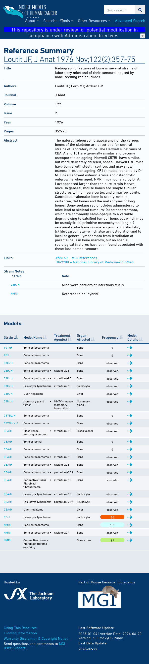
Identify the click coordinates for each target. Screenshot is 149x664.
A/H (6, 355)
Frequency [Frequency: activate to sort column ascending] (111, 337)
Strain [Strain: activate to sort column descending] (8, 337)
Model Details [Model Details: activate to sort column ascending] (133, 337)
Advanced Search (130, 20)
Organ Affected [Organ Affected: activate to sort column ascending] (87, 337)
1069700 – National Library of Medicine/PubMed (94, 262)
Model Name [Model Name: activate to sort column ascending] (31, 337)
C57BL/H (9, 418)
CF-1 (7, 526)
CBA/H (8, 433)
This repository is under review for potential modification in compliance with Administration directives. (78, 29)
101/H (8, 347)
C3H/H (15, 284)
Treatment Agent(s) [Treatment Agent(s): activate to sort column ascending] (60, 337)
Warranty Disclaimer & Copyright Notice (36, 650)
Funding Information (20, 645)
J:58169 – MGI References (76, 258)
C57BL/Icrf (11, 426)
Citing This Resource (20, 639)
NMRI (14, 293)
